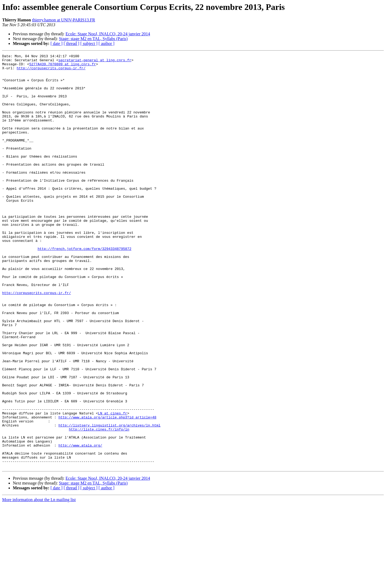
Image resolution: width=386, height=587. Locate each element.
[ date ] (56, 43)
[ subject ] (89, 43)
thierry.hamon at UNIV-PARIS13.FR (63, 20)
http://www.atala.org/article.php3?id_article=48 (108, 490)
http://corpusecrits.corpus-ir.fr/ (51, 71)
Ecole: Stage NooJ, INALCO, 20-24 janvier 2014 (107, 34)
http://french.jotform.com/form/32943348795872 (84, 287)
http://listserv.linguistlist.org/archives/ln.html (110, 499)
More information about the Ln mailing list (39, 582)
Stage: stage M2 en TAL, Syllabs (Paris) (93, 38)
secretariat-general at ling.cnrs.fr (95, 61)
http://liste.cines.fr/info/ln (99, 504)
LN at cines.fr (112, 485)
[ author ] (107, 43)
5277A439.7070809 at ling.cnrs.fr (62, 66)
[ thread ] (71, 43)
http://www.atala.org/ (80, 523)
